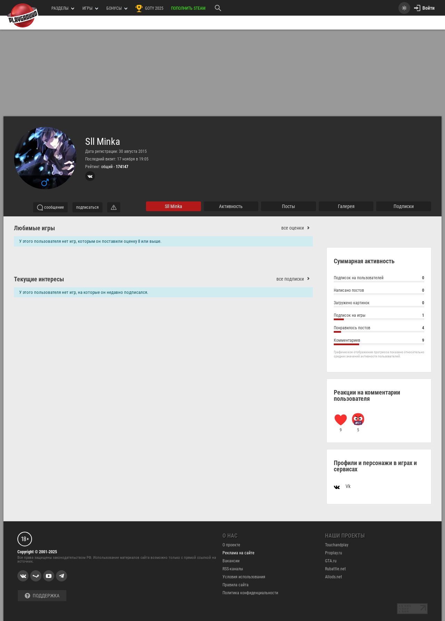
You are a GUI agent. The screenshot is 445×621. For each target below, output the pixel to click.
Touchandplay (336, 545)
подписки (404, 206)
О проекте (231, 545)
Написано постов (379, 291)
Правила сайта (235, 584)
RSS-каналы (232, 568)
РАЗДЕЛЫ (62, 8)
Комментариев (379, 341)
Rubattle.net (335, 568)
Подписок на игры (379, 316)
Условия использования (243, 576)
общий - (114, 166)
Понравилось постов (379, 329)
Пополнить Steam (188, 8)
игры (90, 8)
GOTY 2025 (149, 8)
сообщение (50, 207)
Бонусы (116, 8)
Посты (288, 206)
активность (231, 206)
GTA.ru (331, 560)
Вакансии (231, 560)
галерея (346, 206)
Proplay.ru (333, 552)
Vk (342, 486)
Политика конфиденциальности (250, 592)
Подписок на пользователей (379, 279)
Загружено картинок (379, 304)
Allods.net (333, 576)
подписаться (87, 207)
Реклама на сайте (238, 552)
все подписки (294, 279)
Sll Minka (102, 142)
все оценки (297, 228)
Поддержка (42, 596)
